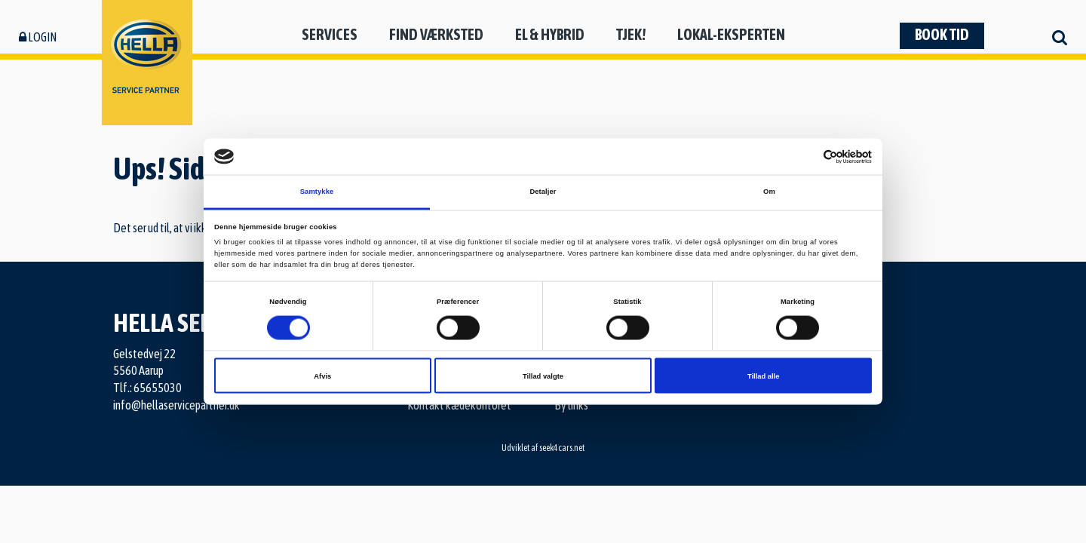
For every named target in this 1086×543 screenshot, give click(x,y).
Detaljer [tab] (542, 191)
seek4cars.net (561, 448)
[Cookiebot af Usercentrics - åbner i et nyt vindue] (806, 156)
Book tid (942, 34)
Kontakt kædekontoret (459, 405)
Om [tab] (769, 191)
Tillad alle (763, 375)
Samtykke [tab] (317, 191)
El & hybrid (549, 34)
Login (38, 37)
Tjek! (631, 34)
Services (329, 34)
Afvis (322, 375)
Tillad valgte (543, 375)
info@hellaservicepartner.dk (176, 405)
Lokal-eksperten (731, 34)
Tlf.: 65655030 (147, 387)
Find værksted (436, 34)
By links (571, 405)
